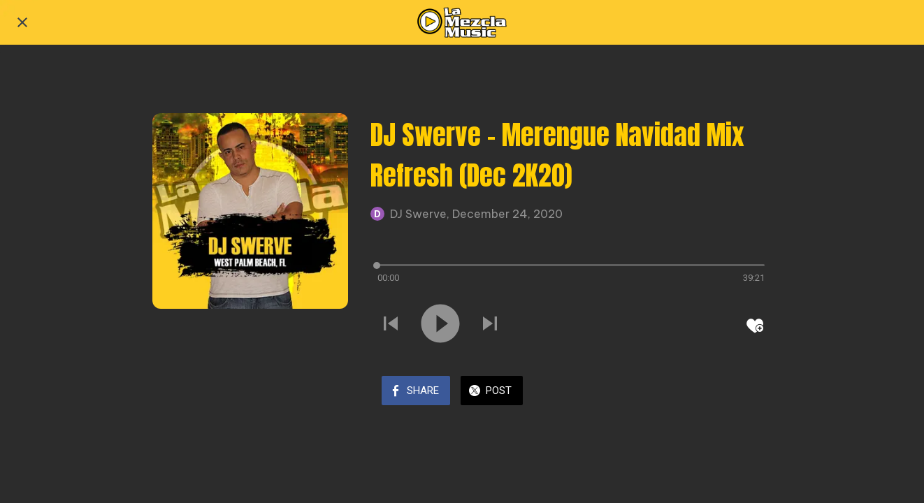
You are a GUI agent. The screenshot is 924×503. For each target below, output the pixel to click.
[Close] (22, 22)
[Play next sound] (490, 324)
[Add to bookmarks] (755, 325)
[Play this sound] (440, 324)
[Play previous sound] (391, 324)
